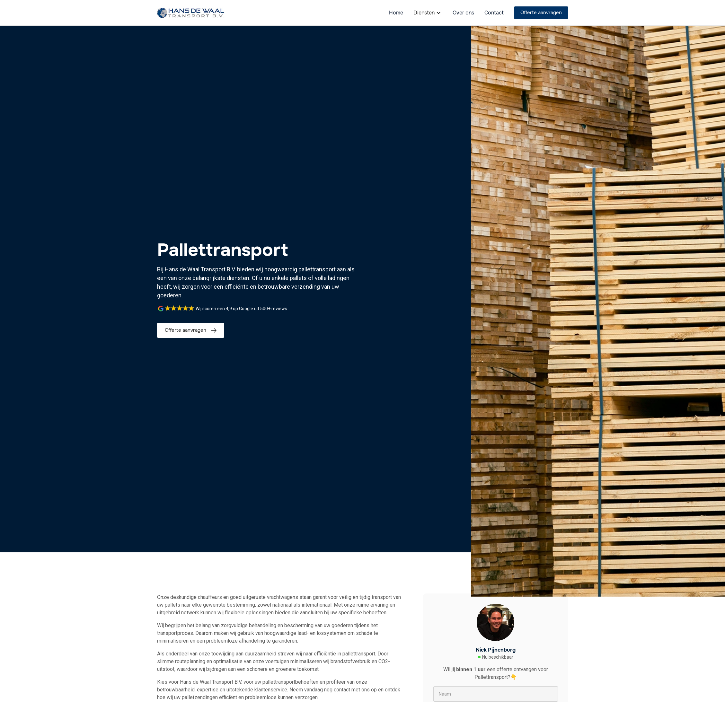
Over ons (463, 12)
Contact (494, 12)
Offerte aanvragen (541, 12)
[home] (191, 12)
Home (396, 12)
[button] (427, 12)
